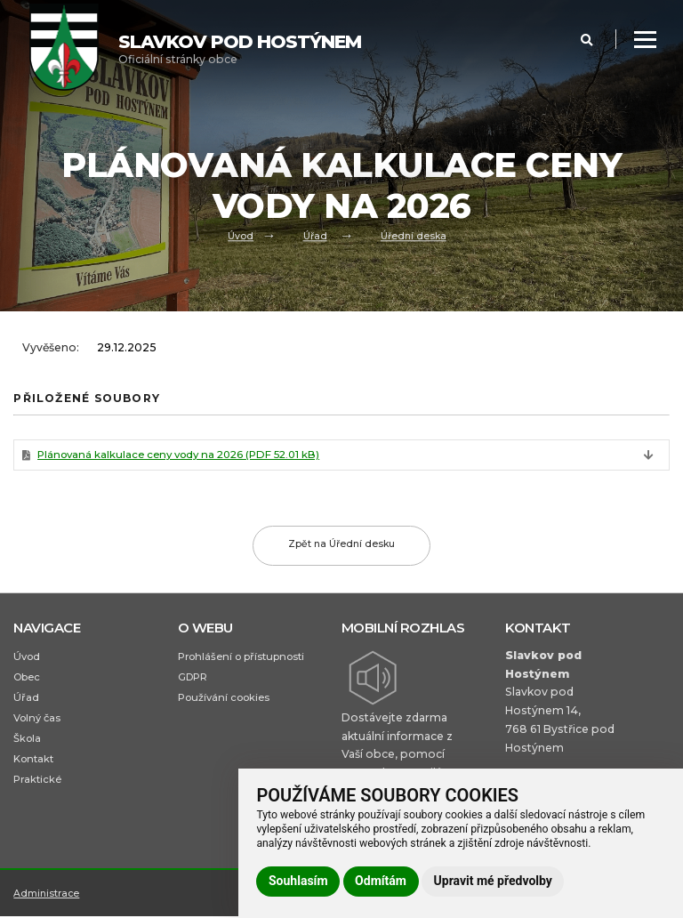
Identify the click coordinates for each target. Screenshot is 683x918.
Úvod (240, 236)
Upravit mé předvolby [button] (493, 881)
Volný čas (37, 720)
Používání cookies (223, 699)
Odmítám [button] (380, 881)
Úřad (314, 236)
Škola (27, 741)
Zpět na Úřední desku (342, 545)
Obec (27, 678)
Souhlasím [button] (298, 881)
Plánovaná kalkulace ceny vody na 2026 (182, 456)
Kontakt (33, 762)
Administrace (46, 903)
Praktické (37, 783)
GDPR (193, 678)
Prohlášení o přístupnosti (241, 657)
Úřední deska (413, 236)
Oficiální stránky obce (239, 48)
